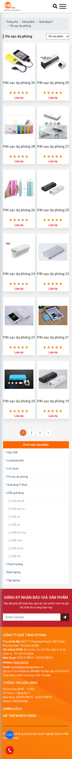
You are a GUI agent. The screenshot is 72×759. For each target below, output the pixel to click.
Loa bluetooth (14, 460)
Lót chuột (11, 468)
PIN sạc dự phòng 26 (19, 210)
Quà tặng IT (46, 21)
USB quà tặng (14, 492)
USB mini (15, 540)
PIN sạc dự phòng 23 (53, 274)
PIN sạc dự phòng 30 (19, 83)
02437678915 (25, 657)
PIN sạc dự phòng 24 (19, 274)
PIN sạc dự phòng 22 (19, 337)
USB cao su (16, 508)
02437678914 (44, 657)
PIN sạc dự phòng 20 (19, 401)
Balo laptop (13, 572)
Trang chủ (12, 21)
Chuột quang (14, 564)
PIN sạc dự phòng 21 (53, 337)
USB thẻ (14, 556)
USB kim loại (17, 532)
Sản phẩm (28, 21)
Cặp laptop (12, 580)
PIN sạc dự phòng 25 (53, 210)
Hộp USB (11, 452)
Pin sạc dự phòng (20, 25)
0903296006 (20, 662)
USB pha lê (16, 500)
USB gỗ (14, 524)
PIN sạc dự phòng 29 (53, 83)
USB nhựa (15, 548)
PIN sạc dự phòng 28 (19, 146)
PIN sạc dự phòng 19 (53, 401)
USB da (14, 516)
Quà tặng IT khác (16, 484)
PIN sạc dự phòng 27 (53, 146)
